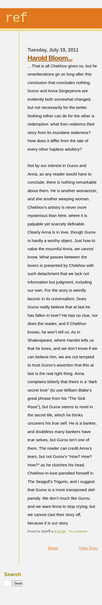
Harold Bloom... (49, 58)
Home (53, 548)
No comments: (79, 531)
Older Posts (88, 548)
